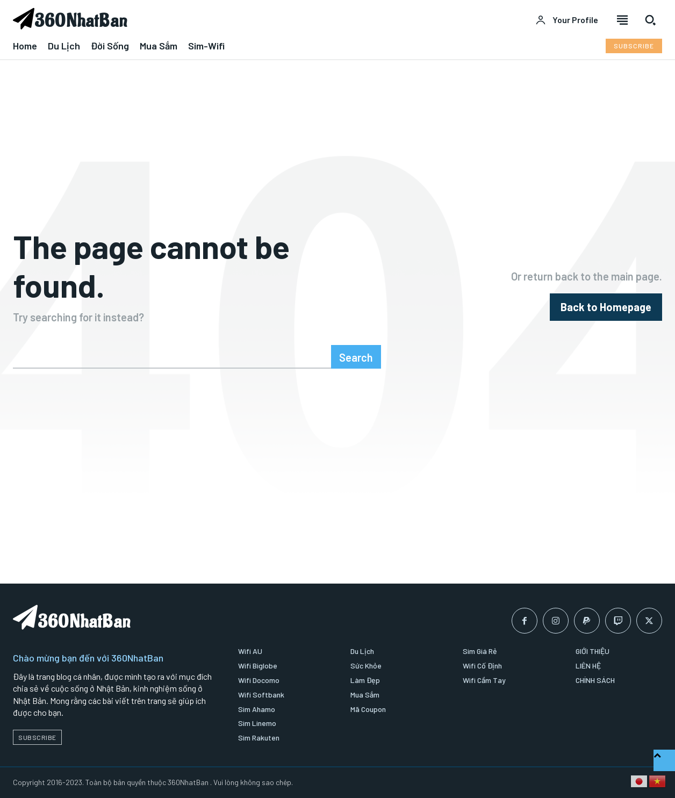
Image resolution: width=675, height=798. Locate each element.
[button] (650, 20)
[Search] (356, 357)
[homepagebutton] (606, 307)
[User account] (566, 20)
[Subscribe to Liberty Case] (634, 46)
